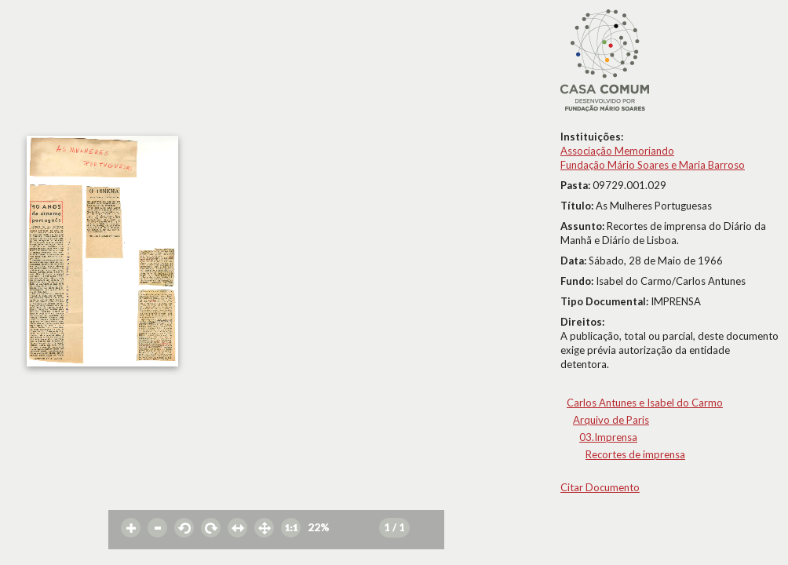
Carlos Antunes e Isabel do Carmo (645, 402)
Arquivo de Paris (611, 420)
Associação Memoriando (617, 150)
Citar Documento (600, 487)
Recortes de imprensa (635, 454)
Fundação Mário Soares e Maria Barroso (652, 165)
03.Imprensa (608, 437)
